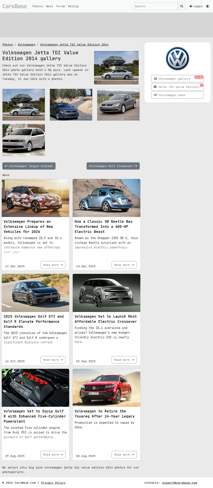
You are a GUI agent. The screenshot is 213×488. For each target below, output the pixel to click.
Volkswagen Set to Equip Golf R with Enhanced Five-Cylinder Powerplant (35, 416)
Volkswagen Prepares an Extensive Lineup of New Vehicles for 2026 (28, 226)
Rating (73, 6)
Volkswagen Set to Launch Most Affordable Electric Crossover (106, 319)
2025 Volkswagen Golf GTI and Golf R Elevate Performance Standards (34, 321)
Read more (53, 265)
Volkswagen (26, 44)
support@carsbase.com (179, 482)
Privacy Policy (53, 482)
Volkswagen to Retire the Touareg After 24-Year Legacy (105, 413)
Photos (37, 6)
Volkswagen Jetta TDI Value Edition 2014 (74, 44)
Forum (60, 6)
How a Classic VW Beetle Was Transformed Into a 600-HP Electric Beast (104, 226)
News (49, 6)
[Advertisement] (106, 24)
